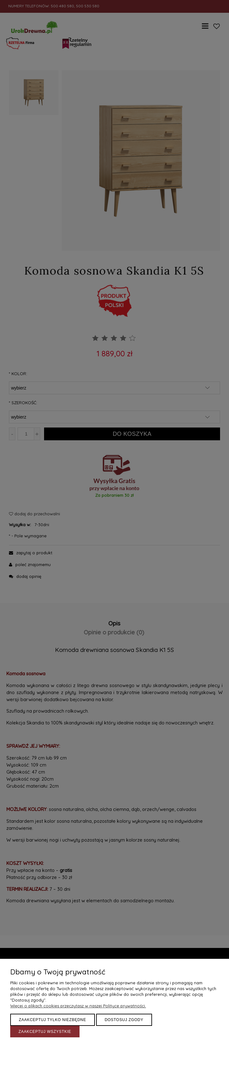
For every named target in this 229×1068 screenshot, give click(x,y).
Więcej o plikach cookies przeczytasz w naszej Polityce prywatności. (78, 1005)
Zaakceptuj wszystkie (45, 1031)
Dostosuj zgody (124, 1020)
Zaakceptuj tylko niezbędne (52, 1020)
